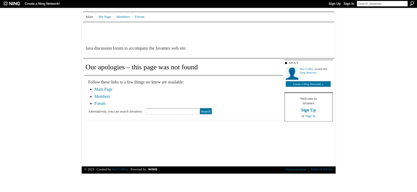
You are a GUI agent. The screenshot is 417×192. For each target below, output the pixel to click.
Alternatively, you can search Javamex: (115, 111)
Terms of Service (321, 169)
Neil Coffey (307, 68)
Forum (100, 103)
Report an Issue (296, 169)
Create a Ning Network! (42, 4)
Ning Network (308, 72)
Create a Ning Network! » (308, 84)
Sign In (349, 4)
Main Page (103, 89)
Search (412, 3)
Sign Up (335, 4)
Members (102, 96)
